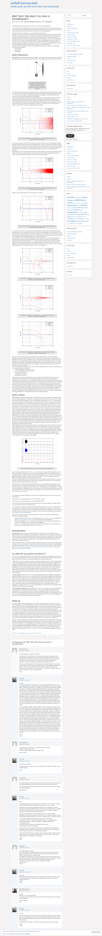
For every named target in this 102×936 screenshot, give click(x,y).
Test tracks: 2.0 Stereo (72, 37)
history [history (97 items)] (77, 210)
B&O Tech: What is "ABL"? (73, 116)
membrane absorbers (22, 519)
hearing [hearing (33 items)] (72, 210)
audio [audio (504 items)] (77, 200)
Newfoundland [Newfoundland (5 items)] (81, 216)
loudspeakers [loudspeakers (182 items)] (72, 212)
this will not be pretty (22, 491)
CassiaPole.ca (70, 88)
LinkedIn (69, 73)
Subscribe (70, 135)
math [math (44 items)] (85, 212)
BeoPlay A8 (23, 577)
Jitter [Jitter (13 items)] (81, 210)
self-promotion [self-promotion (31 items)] (84, 221)
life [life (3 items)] (83, 210)
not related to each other (48, 518)
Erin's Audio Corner (71, 60)
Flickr (68, 71)
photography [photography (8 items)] (80, 218)
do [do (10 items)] (76, 205)
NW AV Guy (69, 62)
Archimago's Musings (71, 56)
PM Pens (69, 77)
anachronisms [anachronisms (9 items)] (78, 197)
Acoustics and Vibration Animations (74, 54)
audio (28, 633)
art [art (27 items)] (74, 200)
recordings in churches (17, 610)
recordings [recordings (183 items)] (71, 221)
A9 (29, 577)
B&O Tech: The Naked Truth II (19, 637)
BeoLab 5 (20, 561)
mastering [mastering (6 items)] (82, 212)
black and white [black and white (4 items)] (76, 203)
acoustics (25, 633)
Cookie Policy (27, 933)
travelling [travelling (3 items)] (68, 223)
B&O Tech (69, 26)
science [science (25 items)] (78, 221)
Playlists (69, 30)
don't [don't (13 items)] (79, 205)
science (46, 390)
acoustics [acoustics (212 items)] (71, 197)
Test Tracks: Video (71, 43)
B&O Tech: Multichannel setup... (55, 637)
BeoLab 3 (29, 584)
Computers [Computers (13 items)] (85, 203)
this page (51, 400)
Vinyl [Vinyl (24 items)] (71, 223)
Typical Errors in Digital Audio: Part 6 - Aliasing (77, 118)
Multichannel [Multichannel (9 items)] (86, 214)
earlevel (68, 58)
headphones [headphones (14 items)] (85, 207)
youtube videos (70, 80)
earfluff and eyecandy (24, 3)
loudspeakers (38, 633)
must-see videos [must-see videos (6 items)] (74, 216)
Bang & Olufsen (41, 21)
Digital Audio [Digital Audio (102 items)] (71, 205)
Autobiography (70, 24)
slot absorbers (32, 519)
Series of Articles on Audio (72, 32)
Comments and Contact (72, 28)
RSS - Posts (69, 275)
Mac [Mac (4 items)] (78, 212)
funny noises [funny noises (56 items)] (77, 207)
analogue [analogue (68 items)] (84, 197)
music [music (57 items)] (69, 216)
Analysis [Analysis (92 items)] (70, 200)
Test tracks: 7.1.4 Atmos (72, 39)
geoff (20, 633)
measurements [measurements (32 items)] (71, 214)
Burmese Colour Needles (72, 114)
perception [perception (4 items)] (75, 218)
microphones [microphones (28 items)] (79, 214)
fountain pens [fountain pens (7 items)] (70, 207)
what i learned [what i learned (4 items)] (75, 223)
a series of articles (19, 21)
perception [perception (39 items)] (70, 218)
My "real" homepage (71, 75)
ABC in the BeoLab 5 (38, 525)
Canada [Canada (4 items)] (80, 203)
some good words (71, 34)
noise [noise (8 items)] (85, 216)
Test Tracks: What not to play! (73, 45)
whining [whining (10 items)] (80, 223)
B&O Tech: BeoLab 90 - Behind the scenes (76, 105)
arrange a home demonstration (35, 628)
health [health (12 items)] (68, 210)
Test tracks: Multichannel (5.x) (73, 41)
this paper (47, 805)
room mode (34, 472)
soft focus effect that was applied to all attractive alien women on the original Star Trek (34, 546)
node (28, 521)
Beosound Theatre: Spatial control (74, 121)
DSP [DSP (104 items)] (82, 205)
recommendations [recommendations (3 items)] (86, 218)
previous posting (41, 588)
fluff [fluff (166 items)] (85, 205)
